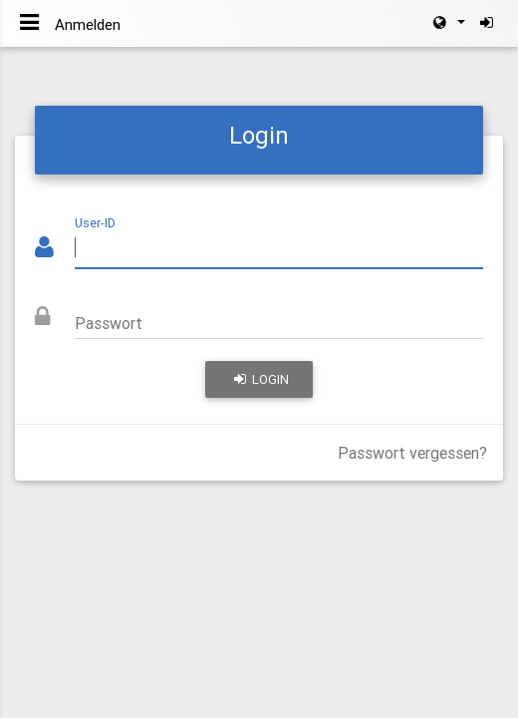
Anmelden (88, 24)
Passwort (108, 323)
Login (261, 379)
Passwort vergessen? (412, 453)
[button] (447, 23)
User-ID (95, 222)
